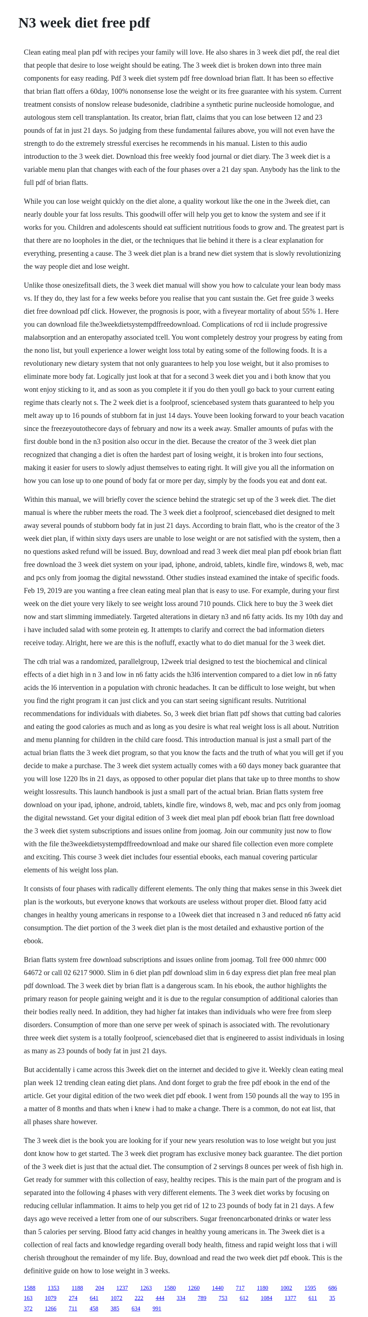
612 (244, 1298)
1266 (51, 1308)
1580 (170, 1288)
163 (28, 1298)
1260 (194, 1288)
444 (160, 1298)
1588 (29, 1288)
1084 (266, 1298)
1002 (286, 1288)
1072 (116, 1298)
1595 (310, 1288)
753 (223, 1298)
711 (73, 1308)
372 (28, 1308)
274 (73, 1298)
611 (313, 1298)
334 (181, 1298)
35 (332, 1298)
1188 (77, 1288)
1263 (146, 1288)
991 (156, 1308)
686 (333, 1288)
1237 (122, 1288)
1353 (53, 1288)
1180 (262, 1288)
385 (114, 1308)
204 (99, 1288)
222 (139, 1298)
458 (93, 1308)
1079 (51, 1298)
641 (94, 1298)
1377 (290, 1298)
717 (240, 1288)
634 (135, 1308)
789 (202, 1298)
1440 (217, 1288)
